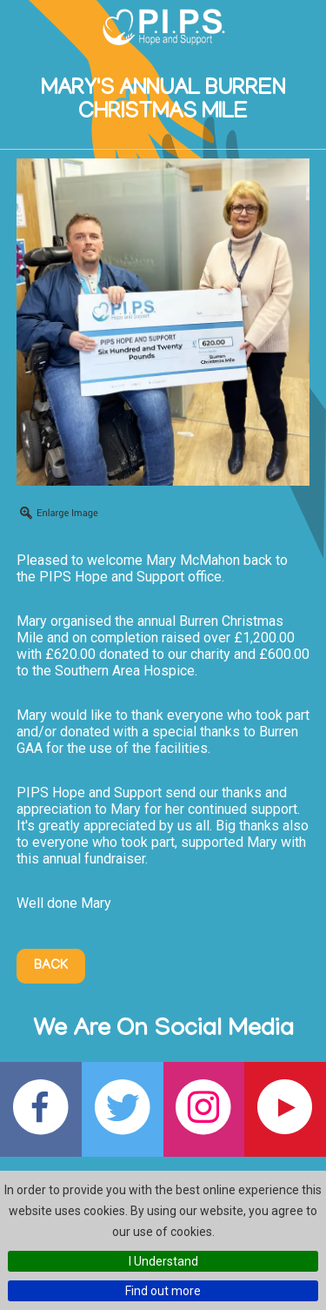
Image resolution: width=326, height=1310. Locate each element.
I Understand (163, 1261)
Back (51, 966)
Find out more (163, 1291)
